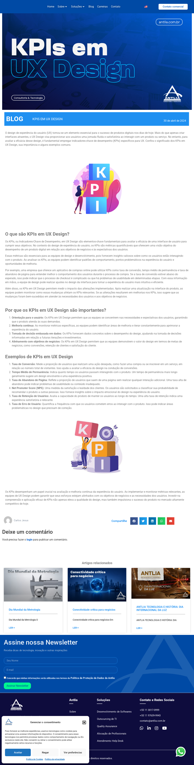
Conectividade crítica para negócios (94, 612)
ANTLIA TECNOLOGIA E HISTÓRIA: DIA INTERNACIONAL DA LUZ (159, 611)
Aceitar (18, 752)
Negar (45, 752)
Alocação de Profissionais (111, 736)
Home (50, 6)
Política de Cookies (34, 759)
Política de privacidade (55, 759)
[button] (84, 722)
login (29, 542)
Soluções (77, 6)
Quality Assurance (107, 728)
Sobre (62, 6)
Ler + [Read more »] (12, 630)
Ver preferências (73, 752)
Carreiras (102, 6)
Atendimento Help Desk (110, 743)
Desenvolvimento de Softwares (114, 714)
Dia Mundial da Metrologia (24, 612)
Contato (115, 6)
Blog (91, 6)
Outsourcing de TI (107, 721)
